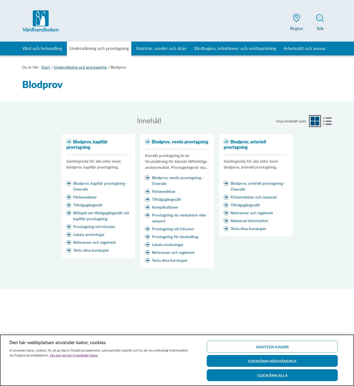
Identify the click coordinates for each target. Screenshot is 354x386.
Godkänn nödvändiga (272, 362)
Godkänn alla (272, 376)
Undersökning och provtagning (80, 67)
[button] (296, 23)
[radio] (314, 121)
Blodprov (118, 67)
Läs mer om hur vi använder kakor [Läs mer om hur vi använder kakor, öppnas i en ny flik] (74, 357)
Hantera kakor (272, 348)
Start (45, 67)
